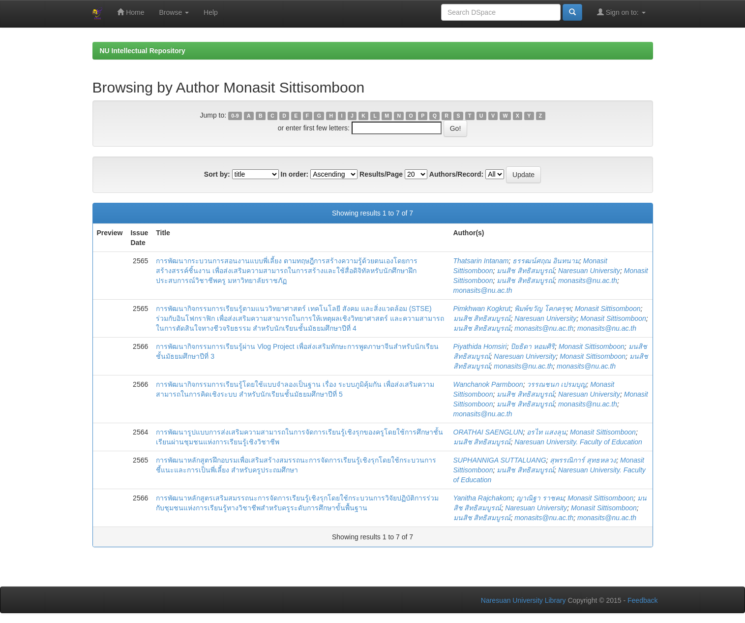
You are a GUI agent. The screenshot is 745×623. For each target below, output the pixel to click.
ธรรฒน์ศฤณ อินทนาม (545, 261)
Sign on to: (621, 12)
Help (211, 12)
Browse (174, 12)
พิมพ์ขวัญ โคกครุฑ (542, 308)
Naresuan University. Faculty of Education (578, 442)
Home (130, 12)
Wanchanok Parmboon (488, 384)
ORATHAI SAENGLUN (488, 432)
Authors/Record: (456, 174)
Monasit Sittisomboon (608, 308)
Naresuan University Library (523, 600)
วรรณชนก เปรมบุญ (556, 384)
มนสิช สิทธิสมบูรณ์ (525, 271)
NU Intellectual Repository (142, 51)
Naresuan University (589, 271)
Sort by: (217, 174)
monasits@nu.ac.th (587, 280)
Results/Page (381, 174)
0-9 (234, 116)
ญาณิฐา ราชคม (540, 498)
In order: (295, 174)
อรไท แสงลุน (546, 432)
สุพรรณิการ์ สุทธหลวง (583, 460)
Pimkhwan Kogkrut (482, 308)
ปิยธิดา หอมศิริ (532, 346)
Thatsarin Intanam (481, 261)
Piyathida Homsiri (480, 346)
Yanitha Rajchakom (482, 498)
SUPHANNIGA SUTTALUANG (499, 460)
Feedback (642, 600)
